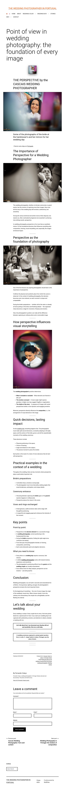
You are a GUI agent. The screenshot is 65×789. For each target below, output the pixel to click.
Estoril (49, 656)
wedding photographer (27, 560)
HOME (13, 13)
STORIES (52, 13)
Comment (16, 696)
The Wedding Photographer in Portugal (32, 8)
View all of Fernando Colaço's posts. (21, 680)
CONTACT (16, 17)
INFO (7, 17)
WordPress (46, 782)
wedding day (20, 428)
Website (15, 720)
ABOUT (19, 13)
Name (15, 712)
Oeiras (50, 657)
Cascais (45, 656)
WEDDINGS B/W (42, 13)
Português (30, 146)
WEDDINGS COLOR (28, 13)
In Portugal (46, 657)
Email (35, 712)
